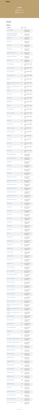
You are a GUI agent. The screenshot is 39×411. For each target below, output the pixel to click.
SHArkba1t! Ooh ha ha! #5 (12, 188)
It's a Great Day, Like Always (12, 274)
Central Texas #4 (10, 244)
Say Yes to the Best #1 (11, 282)
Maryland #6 (9, 173)
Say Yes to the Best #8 (11, 297)
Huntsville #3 (9, 206)
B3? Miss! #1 (9, 94)
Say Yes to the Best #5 (11, 278)
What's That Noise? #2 (11, 349)
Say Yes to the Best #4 (11, 267)
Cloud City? (9, 120)
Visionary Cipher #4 (10, 109)
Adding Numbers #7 (10, 372)
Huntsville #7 (9, 221)
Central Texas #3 (10, 240)
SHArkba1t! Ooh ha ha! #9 (12, 199)
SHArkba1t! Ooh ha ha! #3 (12, 180)
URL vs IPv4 (9, 116)
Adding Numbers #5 (10, 364)
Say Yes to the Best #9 (11, 270)
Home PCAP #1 (10, 124)
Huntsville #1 (9, 60)
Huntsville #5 (9, 214)
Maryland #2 (9, 37)
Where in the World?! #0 (11, 402)
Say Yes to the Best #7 (11, 293)
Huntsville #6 (9, 218)
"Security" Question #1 (11, 391)
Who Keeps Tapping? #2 (11, 158)
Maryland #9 (9, 48)
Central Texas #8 (10, 259)
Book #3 (8, 233)
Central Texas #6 (10, 252)
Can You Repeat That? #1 (11, 327)
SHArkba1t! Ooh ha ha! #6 (12, 56)
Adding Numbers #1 (10, 383)
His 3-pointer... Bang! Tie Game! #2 (13, 342)
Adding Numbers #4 (10, 361)
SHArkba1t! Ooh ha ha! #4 (12, 184)
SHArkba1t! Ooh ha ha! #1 (12, 52)
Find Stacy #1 (9, 142)
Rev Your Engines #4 (10, 75)
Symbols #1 (9, 135)
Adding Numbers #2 (10, 353)
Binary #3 (8, 105)
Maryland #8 (9, 45)
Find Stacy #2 (9, 146)
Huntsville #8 (9, 225)
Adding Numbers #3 (10, 357)
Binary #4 (8, 334)
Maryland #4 (9, 165)
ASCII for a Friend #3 (11, 131)
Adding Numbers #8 (10, 376)
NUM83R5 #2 (9, 101)
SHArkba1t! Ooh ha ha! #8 (12, 195)
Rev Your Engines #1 (10, 63)
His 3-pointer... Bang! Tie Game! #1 (13, 338)
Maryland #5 (9, 169)
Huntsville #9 (9, 229)
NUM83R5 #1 (9, 97)
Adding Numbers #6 (10, 368)
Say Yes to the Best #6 (11, 300)
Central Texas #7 (10, 255)
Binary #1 (8, 79)
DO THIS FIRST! (10, 30)
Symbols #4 (9, 387)
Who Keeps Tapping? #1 (11, 154)
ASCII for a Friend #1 (11, 112)
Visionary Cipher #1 (10, 323)
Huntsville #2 (9, 203)
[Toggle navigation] (32, 1)
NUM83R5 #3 (9, 331)
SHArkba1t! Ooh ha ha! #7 (12, 191)
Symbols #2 (9, 139)
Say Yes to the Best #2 (11, 285)
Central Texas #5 (10, 248)
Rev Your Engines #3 (10, 71)
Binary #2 (8, 90)
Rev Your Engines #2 (10, 67)
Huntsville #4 (9, 210)
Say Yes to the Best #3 (11, 289)
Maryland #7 (9, 41)
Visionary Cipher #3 (10, 319)
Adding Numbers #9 (10, 379)
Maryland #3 (9, 161)
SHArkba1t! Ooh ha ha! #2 (12, 176)
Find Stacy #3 (9, 150)
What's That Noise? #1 (11, 346)
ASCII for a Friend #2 (11, 127)
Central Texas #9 (10, 263)
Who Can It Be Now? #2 (11, 398)
